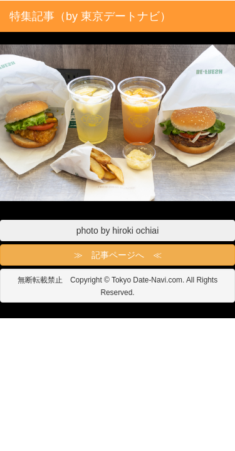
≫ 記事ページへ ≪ (118, 255)
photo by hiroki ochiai (117, 231)
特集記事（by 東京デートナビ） (90, 16)
